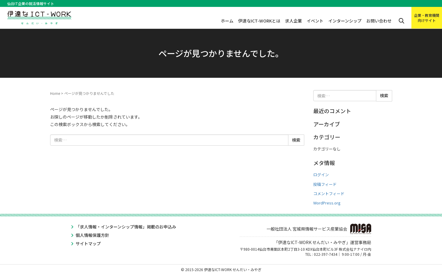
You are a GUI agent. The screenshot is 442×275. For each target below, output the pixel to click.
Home (55, 93)
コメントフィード (328, 193)
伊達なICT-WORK (39, 16)
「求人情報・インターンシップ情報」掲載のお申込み (126, 227)
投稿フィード (325, 184)
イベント (315, 21)
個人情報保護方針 (92, 235)
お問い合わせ (379, 21)
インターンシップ (345, 21)
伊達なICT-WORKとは (259, 21)
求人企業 (293, 21)
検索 (401, 21)
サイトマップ (88, 243)
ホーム (227, 21)
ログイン (321, 174)
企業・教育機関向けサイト (426, 18)
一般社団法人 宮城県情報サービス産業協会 (318, 229)
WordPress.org (327, 203)
